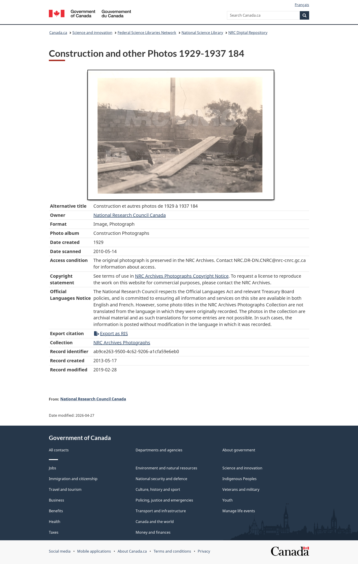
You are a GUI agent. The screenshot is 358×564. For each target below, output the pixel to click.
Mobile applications (94, 551)
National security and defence (161, 478)
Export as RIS (111, 333)
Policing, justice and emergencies (164, 500)
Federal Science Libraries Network (147, 32)
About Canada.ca (132, 551)
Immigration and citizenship (73, 478)
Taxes (53, 532)
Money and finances (153, 532)
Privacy (204, 551)
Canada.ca (58, 32)
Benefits (56, 510)
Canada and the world (155, 521)
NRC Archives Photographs (121, 342)
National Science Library (202, 32)
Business (56, 500)
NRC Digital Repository (247, 32)
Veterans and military (240, 489)
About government (238, 450)
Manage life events (238, 510)
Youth (227, 500)
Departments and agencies (159, 450)
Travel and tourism (65, 489)
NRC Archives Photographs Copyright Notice (182, 276)
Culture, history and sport (158, 489)
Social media (60, 551)
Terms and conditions (172, 551)
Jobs (52, 468)
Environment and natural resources (166, 468)
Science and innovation (92, 32)
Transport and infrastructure (161, 510)
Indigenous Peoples (239, 478)
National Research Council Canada (129, 215)
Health (54, 521)
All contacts (59, 450)
